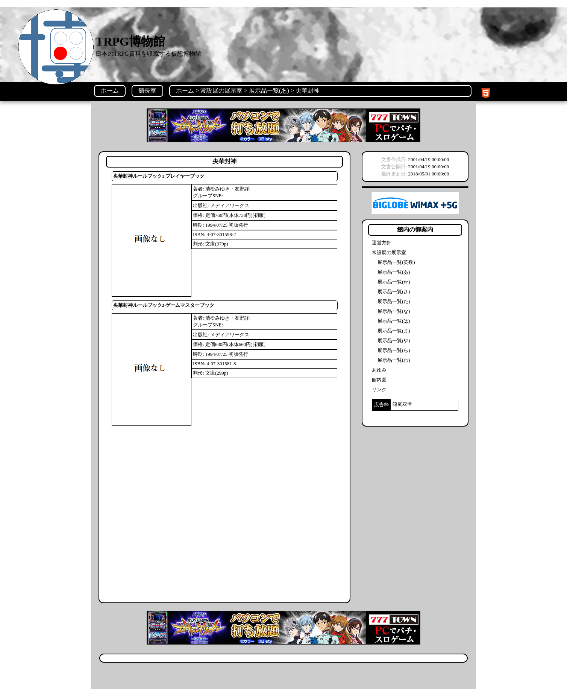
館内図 (379, 380)
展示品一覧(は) (393, 321)
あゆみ (379, 370)
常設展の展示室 (221, 90)
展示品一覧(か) (393, 282)
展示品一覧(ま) (393, 331)
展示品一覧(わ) (393, 360)
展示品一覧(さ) (393, 291)
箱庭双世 (402, 404)
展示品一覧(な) (393, 311)
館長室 (147, 90)
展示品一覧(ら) (393, 350)
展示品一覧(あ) (269, 90)
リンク (379, 389)
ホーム (110, 90)
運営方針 (381, 242)
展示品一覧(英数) (396, 262)
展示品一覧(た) (393, 301)
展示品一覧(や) (393, 340)
